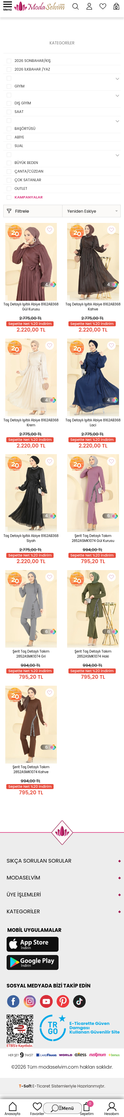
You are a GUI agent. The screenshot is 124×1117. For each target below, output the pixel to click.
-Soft (25, 1086)
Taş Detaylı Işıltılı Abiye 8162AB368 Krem (31, 423)
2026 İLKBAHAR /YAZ (32, 69)
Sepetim (87, 1108)
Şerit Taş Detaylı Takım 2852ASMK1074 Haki (92, 654)
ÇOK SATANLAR (28, 180)
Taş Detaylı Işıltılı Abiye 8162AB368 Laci (93, 423)
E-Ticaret (41, 1086)
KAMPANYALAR (29, 197)
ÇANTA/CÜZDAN (29, 171)
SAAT (19, 111)
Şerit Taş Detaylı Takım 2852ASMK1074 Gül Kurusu (93, 538)
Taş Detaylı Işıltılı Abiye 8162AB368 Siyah (31, 538)
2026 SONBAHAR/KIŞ (33, 60)
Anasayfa (13, 1108)
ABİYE (19, 137)
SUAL (19, 145)
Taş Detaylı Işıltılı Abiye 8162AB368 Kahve (93, 307)
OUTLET (21, 188)
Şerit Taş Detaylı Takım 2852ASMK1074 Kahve (31, 769)
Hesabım (111, 1108)
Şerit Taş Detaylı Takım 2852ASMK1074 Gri (31, 654)
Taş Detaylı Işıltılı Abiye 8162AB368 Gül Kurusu (31, 307)
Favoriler (37, 1108)
